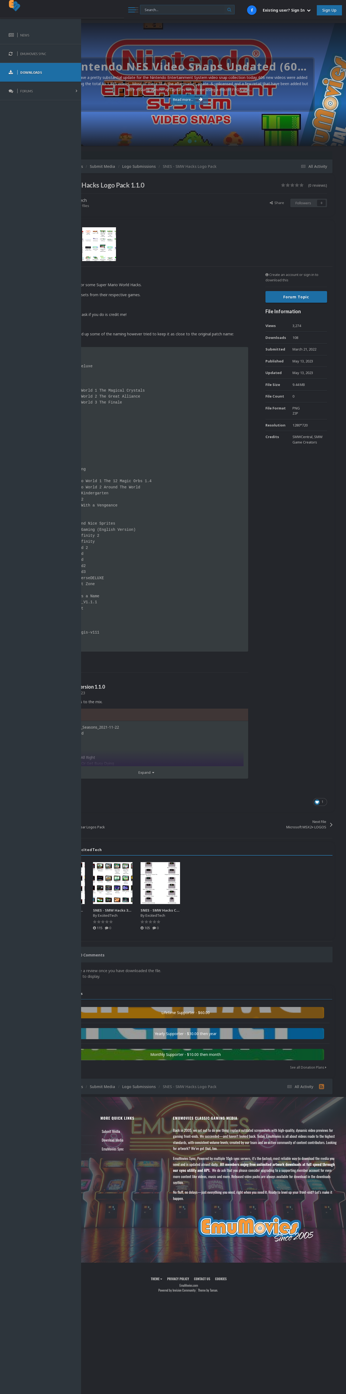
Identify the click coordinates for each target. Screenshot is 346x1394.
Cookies (245, 1283)
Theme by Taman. (233, 1294)
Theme (181, 1283)
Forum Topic (296, 296)
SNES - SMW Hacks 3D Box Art (170, 916)
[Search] (146, 10)
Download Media (151, 1144)
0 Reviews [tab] (106, 961)
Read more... (213, 99)
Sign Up (329, 10)
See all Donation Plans (308, 1071)
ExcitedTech (124, 200)
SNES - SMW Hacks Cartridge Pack (223, 916)
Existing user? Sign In (287, 10)
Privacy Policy (203, 1283)
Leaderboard (99, 1153)
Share (277, 202)
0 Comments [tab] (139, 961)
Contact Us (98, 1170)
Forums (95, 1144)
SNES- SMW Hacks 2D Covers (122, 916)
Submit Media (150, 1135)
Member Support (102, 1162)
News (94, 1135)
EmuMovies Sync (151, 1153)
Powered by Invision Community (201, 1294)
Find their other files (122, 205)
